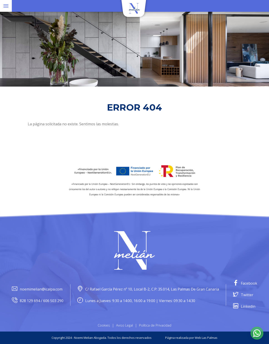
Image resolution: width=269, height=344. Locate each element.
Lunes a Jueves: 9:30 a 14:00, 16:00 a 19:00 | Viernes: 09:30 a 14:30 (136, 300)
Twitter (243, 294)
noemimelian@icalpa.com (37, 289)
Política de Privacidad (155, 325)
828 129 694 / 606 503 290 (37, 300)
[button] (257, 333)
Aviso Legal (124, 325)
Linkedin (244, 306)
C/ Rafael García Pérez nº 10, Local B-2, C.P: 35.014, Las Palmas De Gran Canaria (148, 289)
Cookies (104, 325)
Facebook (245, 283)
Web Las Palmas (206, 338)
